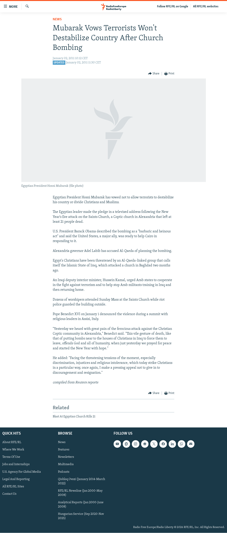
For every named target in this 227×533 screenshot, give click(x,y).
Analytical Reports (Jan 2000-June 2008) (81, 504)
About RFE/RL (11, 442)
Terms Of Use (11, 457)
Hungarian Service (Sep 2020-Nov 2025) (81, 516)
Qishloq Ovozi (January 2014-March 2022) (81, 481)
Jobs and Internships (16, 464)
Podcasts (63, 471)
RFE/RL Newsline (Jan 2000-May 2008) (80, 493)
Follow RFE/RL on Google (172, 6)
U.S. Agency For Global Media (21, 471)
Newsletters (66, 457)
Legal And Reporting (16, 479)
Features (63, 449)
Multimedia (66, 464)
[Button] (154, 73)
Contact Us (9, 493)
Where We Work (13, 449)
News (57, 19)
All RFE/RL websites (205, 6)
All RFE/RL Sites (13, 486)
